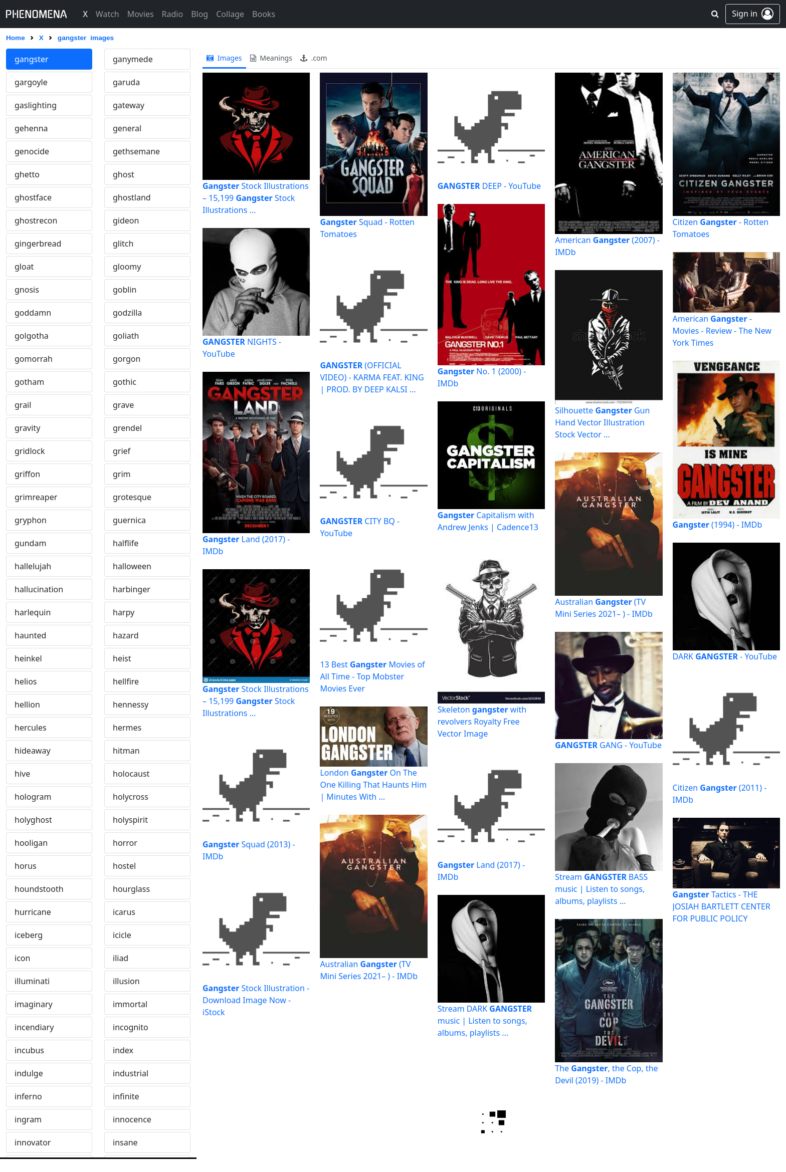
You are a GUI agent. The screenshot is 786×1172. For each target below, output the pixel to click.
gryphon (31, 520)
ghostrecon (36, 220)
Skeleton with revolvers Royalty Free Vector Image (482, 721)
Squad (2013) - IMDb (249, 850)
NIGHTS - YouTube (242, 347)
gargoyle (31, 82)
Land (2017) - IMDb (246, 545)
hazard (126, 635)
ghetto (27, 174)
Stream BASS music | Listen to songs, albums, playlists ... (601, 888)
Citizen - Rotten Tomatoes (721, 228)
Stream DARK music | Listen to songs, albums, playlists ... (485, 1020)
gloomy (127, 266)
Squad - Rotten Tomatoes (367, 228)
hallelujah (33, 566)
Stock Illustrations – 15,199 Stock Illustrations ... (256, 197)
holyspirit (130, 819)
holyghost (33, 819)
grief (121, 450)
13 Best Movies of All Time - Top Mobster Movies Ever (372, 676)
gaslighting (36, 105)
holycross (130, 796)
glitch (123, 243)
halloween (132, 566)
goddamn (33, 312)
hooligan (31, 842)
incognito (130, 1027)
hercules (31, 727)
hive (22, 773)
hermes (127, 727)
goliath (126, 335)
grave (123, 404)
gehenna (31, 128)
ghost (123, 174)
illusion (126, 981)
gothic (124, 381)
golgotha (32, 335)
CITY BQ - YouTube (360, 527)
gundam (30, 543)
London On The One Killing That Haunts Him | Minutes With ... (373, 784)
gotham (29, 381)
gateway (128, 105)
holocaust (131, 773)
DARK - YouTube (725, 656)
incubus (29, 1050)
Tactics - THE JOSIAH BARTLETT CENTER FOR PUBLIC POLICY (721, 906)
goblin (125, 289)
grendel (127, 427)
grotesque (132, 497)
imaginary (34, 1004)
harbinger (131, 589)
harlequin (33, 612)
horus (26, 865)
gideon (126, 220)
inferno (28, 1096)
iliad (120, 958)
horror (125, 842)
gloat (24, 266)
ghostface (33, 197)
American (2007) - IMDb (607, 246)
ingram (28, 1119)
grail (23, 404)
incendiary (34, 1027)
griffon (27, 474)
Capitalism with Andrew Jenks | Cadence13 (488, 521)
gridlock (30, 450)
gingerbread (38, 243)
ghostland (132, 197)
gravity (27, 427)
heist (122, 658)
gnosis (27, 289)
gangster (32, 59)
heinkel (28, 658)
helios (26, 681)
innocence (132, 1119)
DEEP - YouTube (489, 185)
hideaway (33, 750)
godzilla (127, 312)
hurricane (33, 911)
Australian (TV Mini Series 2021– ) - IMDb (369, 970)
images (224, 58)
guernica (129, 520)
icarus (124, 911)
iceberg (29, 935)
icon (22, 958)
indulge (29, 1073)
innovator (33, 1142)
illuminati (32, 981)
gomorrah (34, 358)
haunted (30, 635)
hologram (33, 796)
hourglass (131, 888)
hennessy (130, 704)
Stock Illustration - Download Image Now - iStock (256, 1000)
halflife (125, 543)
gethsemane (136, 151)
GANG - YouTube (608, 745)
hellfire (126, 681)
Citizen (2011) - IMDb (720, 793)
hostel (124, 865)
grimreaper (36, 497)
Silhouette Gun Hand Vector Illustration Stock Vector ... (602, 422)
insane (125, 1142)
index (123, 1050)
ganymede (133, 59)
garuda (126, 82)
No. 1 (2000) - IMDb (482, 377)
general (127, 128)
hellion (27, 704)
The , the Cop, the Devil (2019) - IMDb (606, 1074)
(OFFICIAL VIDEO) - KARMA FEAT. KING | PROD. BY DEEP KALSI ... (372, 377)
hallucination (39, 589)
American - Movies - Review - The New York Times (722, 330)
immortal (130, 1004)
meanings (271, 58)
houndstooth (39, 888)
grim (122, 474)
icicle (122, 935)
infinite (126, 1096)
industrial (130, 1073)
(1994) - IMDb (717, 524)
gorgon (126, 358)
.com (313, 58)
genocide (32, 151)
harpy (123, 612)
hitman (126, 750)
